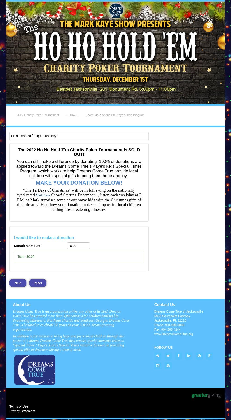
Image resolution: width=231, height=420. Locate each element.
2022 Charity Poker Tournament (38, 115)
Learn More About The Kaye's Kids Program (115, 115)
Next (18, 283)
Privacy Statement (22, 411)
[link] (43, 195)
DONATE (72, 115)
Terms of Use (18, 407)
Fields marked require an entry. (34, 135)
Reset (38, 283)
